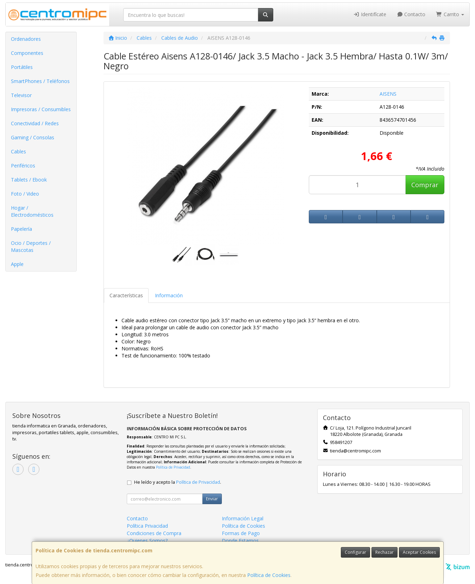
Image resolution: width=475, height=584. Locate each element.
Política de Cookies (268, 575)
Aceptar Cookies (419, 552)
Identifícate (369, 14)
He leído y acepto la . (177, 482)
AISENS (388, 93)
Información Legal (242, 518)
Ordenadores (26, 39)
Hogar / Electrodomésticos (32, 211)
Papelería (21, 229)
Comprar (424, 184)
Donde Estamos (240, 540)
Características (126, 295)
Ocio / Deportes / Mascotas (31, 246)
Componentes (27, 53)
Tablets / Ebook (29, 179)
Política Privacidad (147, 525)
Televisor (21, 95)
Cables (18, 151)
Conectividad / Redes (35, 123)
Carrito (450, 14)
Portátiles (22, 67)
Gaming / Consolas (32, 137)
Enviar (212, 499)
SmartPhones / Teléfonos (40, 81)
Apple (17, 264)
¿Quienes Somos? (147, 540)
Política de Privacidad (173, 467)
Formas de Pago (241, 533)
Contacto (411, 14)
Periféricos (23, 165)
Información (169, 295)
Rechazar (384, 552)
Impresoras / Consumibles (41, 109)
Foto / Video (25, 193)
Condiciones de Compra (154, 533)
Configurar (355, 552)
